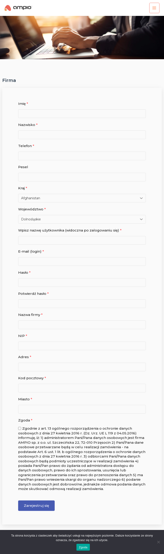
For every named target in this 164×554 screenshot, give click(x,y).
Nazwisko (28, 125)
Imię (23, 103)
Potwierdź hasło (33, 293)
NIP (22, 336)
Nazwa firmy (30, 315)
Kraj (22, 188)
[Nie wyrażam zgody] (158, 542)
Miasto (25, 399)
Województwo (32, 209)
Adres (24, 357)
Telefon (26, 146)
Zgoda (25, 420)
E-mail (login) (31, 251)
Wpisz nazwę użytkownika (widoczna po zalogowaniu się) (70, 230)
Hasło (24, 272)
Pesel (23, 167)
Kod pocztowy (32, 378)
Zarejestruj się (36, 505)
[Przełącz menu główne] (154, 8)
